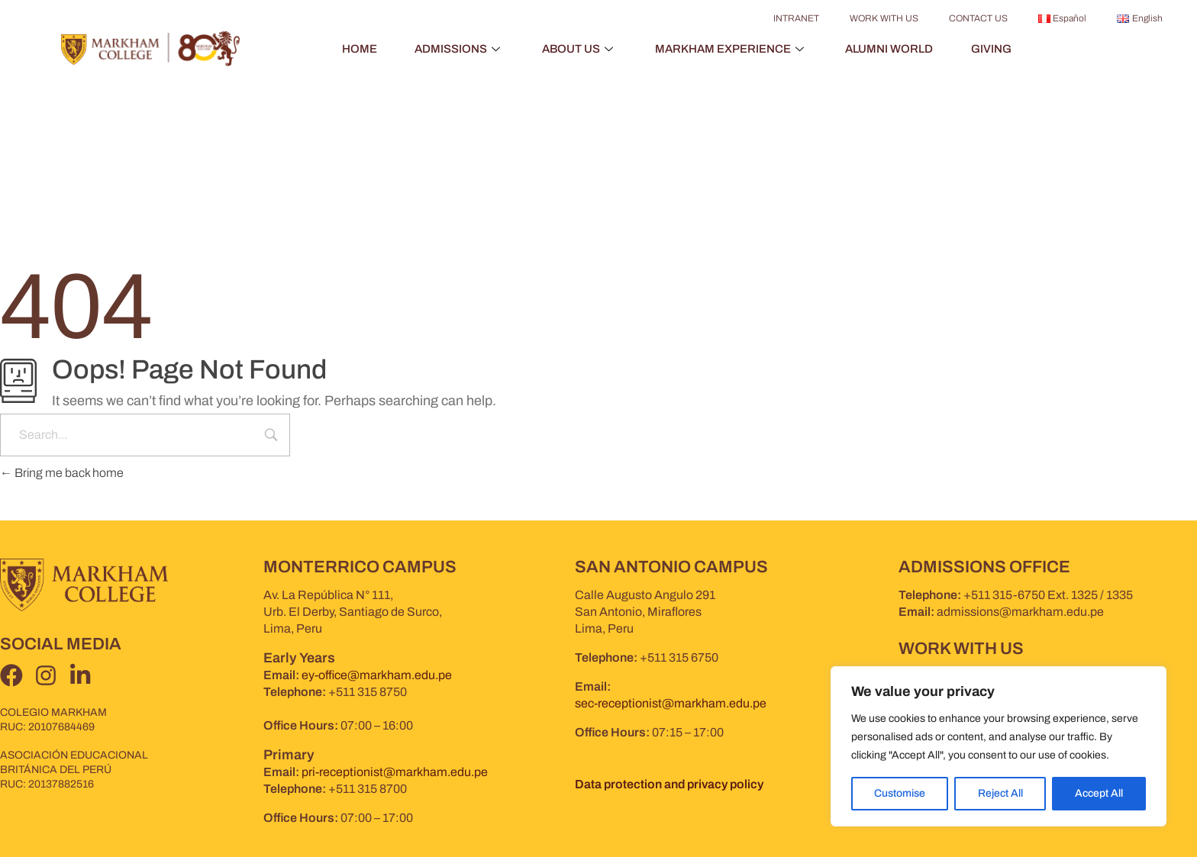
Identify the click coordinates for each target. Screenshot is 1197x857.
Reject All (999, 793)
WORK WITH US (884, 18)
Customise (899, 793)
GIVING (992, 49)
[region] (998, 746)
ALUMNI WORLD (890, 49)
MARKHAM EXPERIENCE (731, 49)
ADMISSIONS (458, 49)
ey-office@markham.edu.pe (377, 675)
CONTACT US (978, 18)
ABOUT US (579, 49)
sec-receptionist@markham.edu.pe (670, 703)
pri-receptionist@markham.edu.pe (395, 771)
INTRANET (796, 18)
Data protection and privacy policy (669, 784)
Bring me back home (62, 472)
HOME (358, 49)
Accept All (1099, 793)
